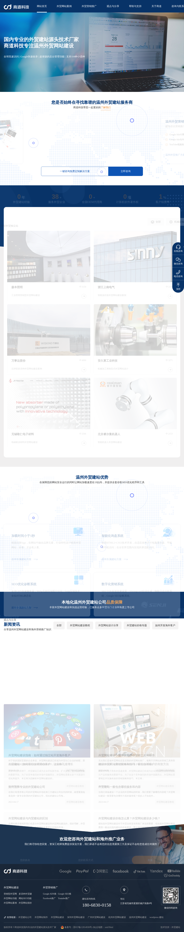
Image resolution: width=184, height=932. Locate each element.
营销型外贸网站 (10, 894)
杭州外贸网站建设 (117, 917)
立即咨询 (126, 171)
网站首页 (42, 6)
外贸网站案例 (64, 6)
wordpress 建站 (157, 917)
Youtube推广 (64, 898)
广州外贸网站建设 (96, 917)
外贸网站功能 (10, 898)
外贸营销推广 (89, 6)
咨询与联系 (178, 6)
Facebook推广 (49, 898)
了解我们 (106, 107)
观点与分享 (113, 6)
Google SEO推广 (64, 894)
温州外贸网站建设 (138, 917)
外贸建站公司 (25, 917)
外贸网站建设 (57, 917)
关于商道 (157, 6)
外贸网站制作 (41, 917)
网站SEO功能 (25, 898)
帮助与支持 (135, 6)
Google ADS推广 (49, 894)
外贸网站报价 (25, 903)
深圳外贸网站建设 (76, 917)
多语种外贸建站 (25, 894)
